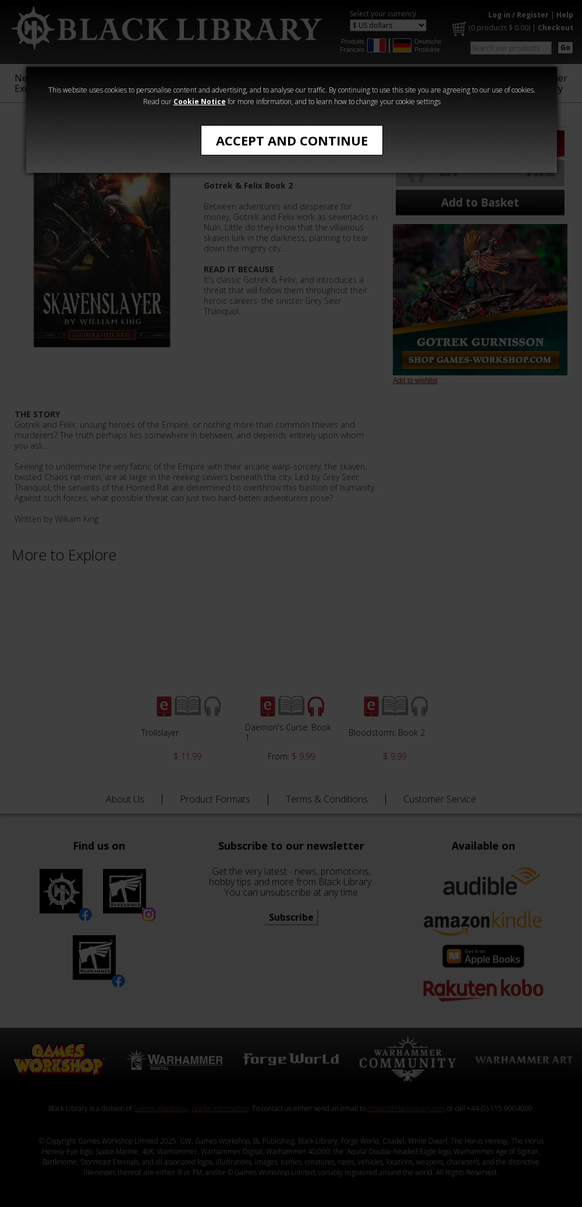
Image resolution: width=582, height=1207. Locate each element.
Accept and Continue (292, 140)
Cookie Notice (199, 101)
